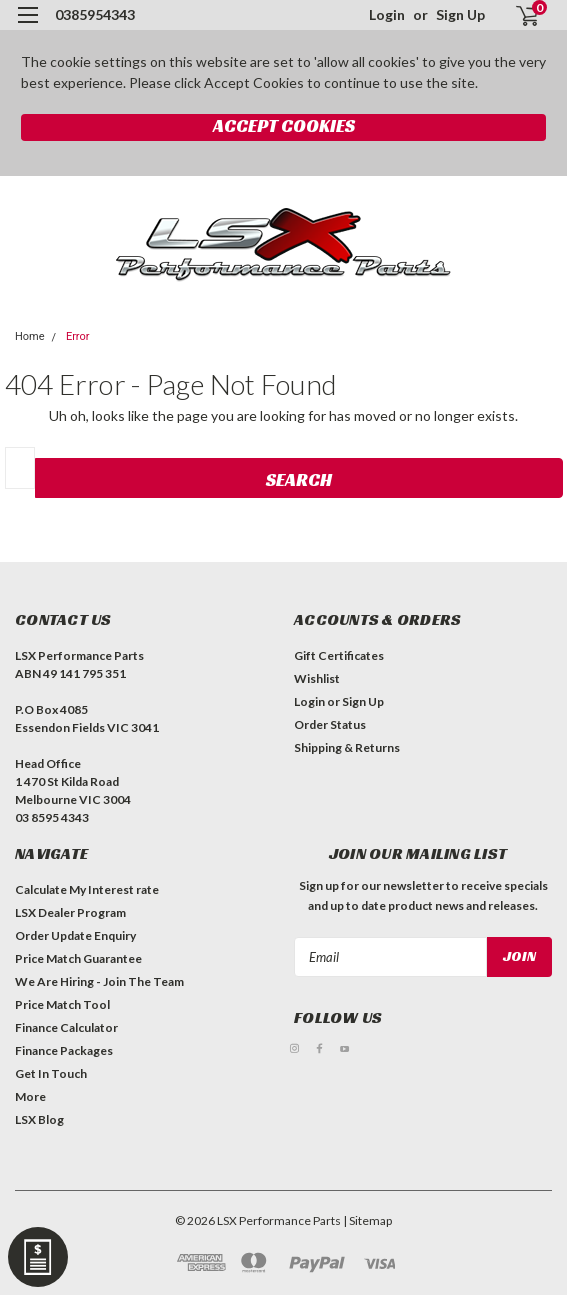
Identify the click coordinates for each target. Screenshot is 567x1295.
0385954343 (95, 14)
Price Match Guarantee (78, 958)
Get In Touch (51, 1073)
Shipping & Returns (347, 747)
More (30, 1096)
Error (78, 336)
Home (30, 336)
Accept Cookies (284, 125)
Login (387, 14)
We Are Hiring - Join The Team (99, 981)
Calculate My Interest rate (87, 889)
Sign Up (460, 14)
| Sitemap (367, 1220)
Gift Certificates (339, 655)
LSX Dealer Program (70, 912)
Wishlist (317, 678)
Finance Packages (64, 1050)
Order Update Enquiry (75, 935)
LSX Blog (39, 1119)
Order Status (330, 724)
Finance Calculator (66, 1027)
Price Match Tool (62, 1004)
